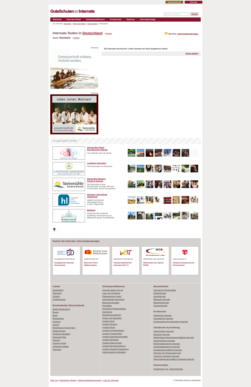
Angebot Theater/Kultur (112, 334)
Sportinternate (160, 296)
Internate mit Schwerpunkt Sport (167, 353)
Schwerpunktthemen (95, 19)
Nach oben (54, 230)
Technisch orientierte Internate (166, 356)
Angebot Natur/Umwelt (112, 343)
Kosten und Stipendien (112, 318)
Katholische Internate (163, 315)
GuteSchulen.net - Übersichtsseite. (168, 369)
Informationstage (147, 19)
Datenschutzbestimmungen (89, 380)
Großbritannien (59, 299)
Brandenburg (58, 318)
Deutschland (92, 24)
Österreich (57, 293)
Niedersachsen (59, 331)
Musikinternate (160, 293)
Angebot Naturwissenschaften (115, 337)
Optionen (130, 19)
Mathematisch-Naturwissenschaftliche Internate (174, 337)
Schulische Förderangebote (114, 309)
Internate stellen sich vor (112, 290)
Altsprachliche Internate (164, 331)
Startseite (57, 19)
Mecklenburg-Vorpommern (64, 328)
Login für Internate (110, 380)
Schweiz (56, 296)
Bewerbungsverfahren (111, 315)
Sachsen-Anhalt (59, 343)
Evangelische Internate (163, 318)
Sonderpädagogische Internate (167, 347)
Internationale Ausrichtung (113, 299)
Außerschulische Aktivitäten (114, 352)
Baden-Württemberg (61, 309)
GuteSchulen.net (174, 2)
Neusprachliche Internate (164, 341)
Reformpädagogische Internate (167, 344)
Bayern (56, 312)
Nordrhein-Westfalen (61, 334)
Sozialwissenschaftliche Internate (168, 350)
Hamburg (57, 322)
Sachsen (56, 340)
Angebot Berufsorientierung (114, 346)
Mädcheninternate (161, 303)
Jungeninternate (160, 306)
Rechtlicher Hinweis (68, 380)
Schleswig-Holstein (61, 346)
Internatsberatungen (187, 34)
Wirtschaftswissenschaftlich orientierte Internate (174, 359)
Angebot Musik (108, 327)
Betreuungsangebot (110, 303)
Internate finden (74, 19)
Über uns (54, 380)
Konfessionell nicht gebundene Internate (171, 322)
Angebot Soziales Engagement (115, 349)
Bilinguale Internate (162, 299)
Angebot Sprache (109, 324)
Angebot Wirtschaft (110, 340)
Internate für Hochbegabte (165, 290)
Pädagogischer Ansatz (111, 296)
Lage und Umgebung (111, 293)
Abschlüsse (107, 312)
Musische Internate (162, 334)
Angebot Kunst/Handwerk (113, 330)
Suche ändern (192, 53)
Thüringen (57, 349)
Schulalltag (107, 306)
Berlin (55, 315)
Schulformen (115, 19)
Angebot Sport (108, 321)
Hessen (56, 325)
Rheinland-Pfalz (59, 337)
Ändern (109, 33)
